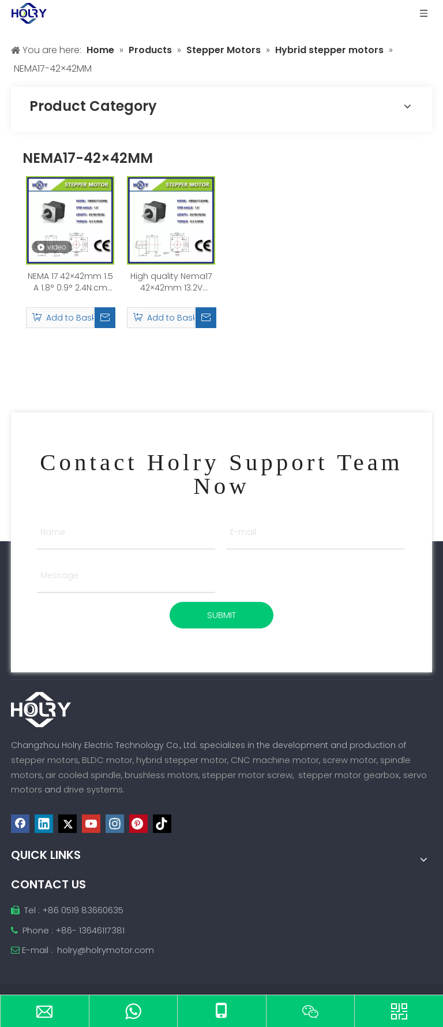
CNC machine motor (275, 760)
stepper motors (44, 760)
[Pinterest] (138, 823)
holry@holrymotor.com (105, 950)
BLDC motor (107, 760)
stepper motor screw (247, 775)
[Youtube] (91, 823)
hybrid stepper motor (181, 760)
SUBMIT (221, 615)
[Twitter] (67, 823)
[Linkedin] (44, 823)
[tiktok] (162, 823)
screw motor (349, 760)
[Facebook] (20, 823)
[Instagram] (115, 823)
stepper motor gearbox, (349, 775)
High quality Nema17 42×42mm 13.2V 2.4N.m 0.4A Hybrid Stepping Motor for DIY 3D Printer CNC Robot (171, 281)
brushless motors (161, 775)
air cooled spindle (83, 775)
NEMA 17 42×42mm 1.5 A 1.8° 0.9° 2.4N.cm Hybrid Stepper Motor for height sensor (70, 281)
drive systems (93, 789)
